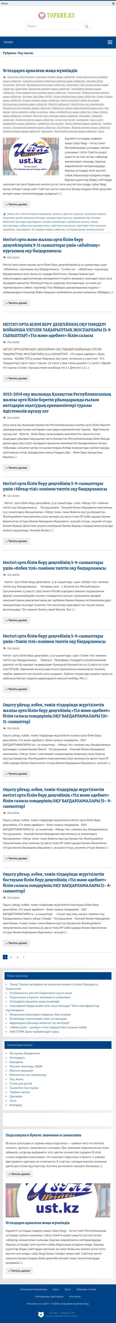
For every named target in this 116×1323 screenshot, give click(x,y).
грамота (57, 213)
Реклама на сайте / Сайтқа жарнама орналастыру (58, 1303)
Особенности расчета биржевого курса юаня (41, 993)
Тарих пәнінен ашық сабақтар (83, 123)
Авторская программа (33, 1289)
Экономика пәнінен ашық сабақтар (75, 131)
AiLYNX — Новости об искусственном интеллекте (62, 1314)
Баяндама (21, 88)
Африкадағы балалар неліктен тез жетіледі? (40, 1023)
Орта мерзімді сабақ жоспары (29, 111)
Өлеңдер (84, 115)
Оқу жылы (13, 256)
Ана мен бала (94, 80)
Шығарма (47, 131)
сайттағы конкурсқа (63, 225)
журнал (78, 213)
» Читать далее (16, 204)
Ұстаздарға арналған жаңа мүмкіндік (40, 70)
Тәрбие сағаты (20, 1092)
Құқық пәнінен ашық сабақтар (41, 100)
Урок (56, 1289)
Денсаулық (74, 92)
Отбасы (27, 115)
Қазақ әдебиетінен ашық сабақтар (74, 96)
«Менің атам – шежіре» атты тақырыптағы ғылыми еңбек (48, 1027)
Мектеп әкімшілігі (59, 104)
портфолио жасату (78, 221)
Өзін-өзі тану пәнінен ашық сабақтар (55, 115)
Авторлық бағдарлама (20, 76)
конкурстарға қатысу (59, 217)
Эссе (101, 131)
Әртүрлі (20, 84)
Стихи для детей (65, 119)
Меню (4, 3)
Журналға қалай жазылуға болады (24, 217)
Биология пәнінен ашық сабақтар (49, 88)
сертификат (23, 229)
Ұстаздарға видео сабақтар (48, 229)
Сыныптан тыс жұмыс (50, 123)
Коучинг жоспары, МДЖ (37, 96)
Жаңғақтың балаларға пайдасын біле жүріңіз (40, 1014)
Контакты (74, 1296)
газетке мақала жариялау (35, 213)
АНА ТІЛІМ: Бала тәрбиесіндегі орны (34, 1031)
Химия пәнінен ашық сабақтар (21, 131)
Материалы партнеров (49, 1296)
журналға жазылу (95, 213)
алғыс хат (13, 213)
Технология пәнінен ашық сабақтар (33, 127)
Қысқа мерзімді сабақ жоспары (80, 100)
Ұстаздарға (63, 127)
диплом (68, 213)
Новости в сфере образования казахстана (77, 107)
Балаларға (73, 84)
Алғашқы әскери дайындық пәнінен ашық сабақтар (53, 80)
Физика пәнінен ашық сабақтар (90, 127)
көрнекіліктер (81, 217)
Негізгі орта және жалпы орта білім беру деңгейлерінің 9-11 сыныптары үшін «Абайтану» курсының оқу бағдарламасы (51, 245)
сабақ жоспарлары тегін (34, 225)
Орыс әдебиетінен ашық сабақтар (70, 111)
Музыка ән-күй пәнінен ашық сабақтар (26, 107)
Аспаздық (9, 84)
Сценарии (82, 119)
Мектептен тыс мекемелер (87, 104)
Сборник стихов (86, 1289)
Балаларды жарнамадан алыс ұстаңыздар (38, 1018)
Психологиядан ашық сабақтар (35, 119)
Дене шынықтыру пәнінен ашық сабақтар (40, 92)
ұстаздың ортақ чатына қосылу (85, 229)
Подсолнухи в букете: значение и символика (40, 997)
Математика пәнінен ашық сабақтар (25, 104)
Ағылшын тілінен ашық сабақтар (55, 76)
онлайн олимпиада (53, 221)
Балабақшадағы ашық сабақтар (46, 84)
